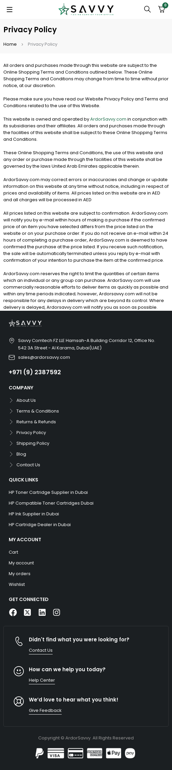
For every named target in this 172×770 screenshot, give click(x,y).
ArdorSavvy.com (108, 119)
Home (10, 44)
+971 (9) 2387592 (35, 372)
